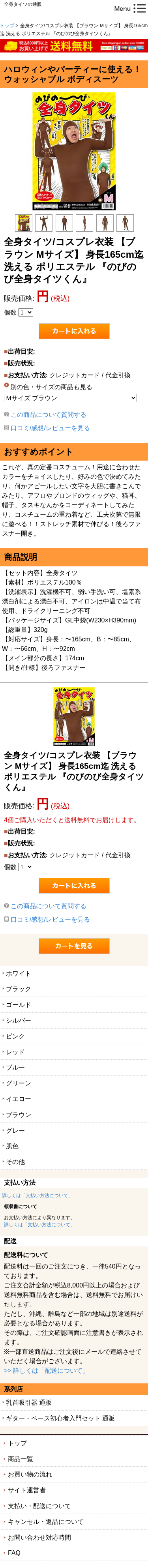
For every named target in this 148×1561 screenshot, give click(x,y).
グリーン (18, 1083)
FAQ (14, 1553)
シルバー (18, 1020)
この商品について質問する (48, 414)
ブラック (18, 989)
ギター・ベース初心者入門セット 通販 (60, 1418)
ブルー (15, 1067)
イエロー (18, 1099)
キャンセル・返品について (46, 1521)
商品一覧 (20, 1459)
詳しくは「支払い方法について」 (37, 1195)
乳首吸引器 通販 (29, 1402)
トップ (7, 25)
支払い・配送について (39, 1506)
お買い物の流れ (30, 1474)
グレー (15, 1130)
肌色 (12, 1146)
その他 (15, 1161)
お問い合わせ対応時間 (39, 1537)
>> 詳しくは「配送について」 (46, 1370)
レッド (15, 1052)
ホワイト (18, 973)
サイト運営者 (27, 1490)
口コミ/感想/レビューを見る (50, 428)
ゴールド (18, 1004)
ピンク (15, 1036)
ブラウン (18, 1114)
